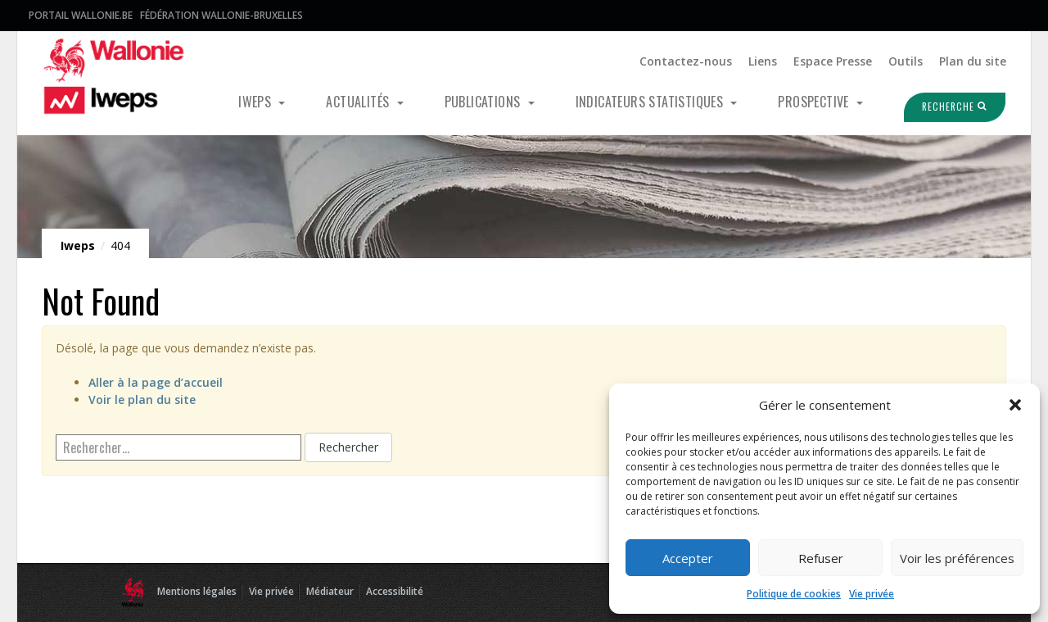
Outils (905, 61)
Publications (484, 101)
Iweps (256, 101)
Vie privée (871, 594)
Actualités (359, 101)
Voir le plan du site (142, 399)
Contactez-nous (685, 61)
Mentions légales (197, 591)
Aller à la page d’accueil (155, 382)
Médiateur (330, 591)
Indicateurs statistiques (651, 101)
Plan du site (972, 61)
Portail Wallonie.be (81, 15)
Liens (762, 61)
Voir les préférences (957, 558)
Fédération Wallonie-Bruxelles (221, 15)
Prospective (815, 101)
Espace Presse (832, 61)
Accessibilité (394, 591)
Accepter (687, 558)
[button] (1015, 405)
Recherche (945, 106)
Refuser (820, 558)
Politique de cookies (794, 594)
